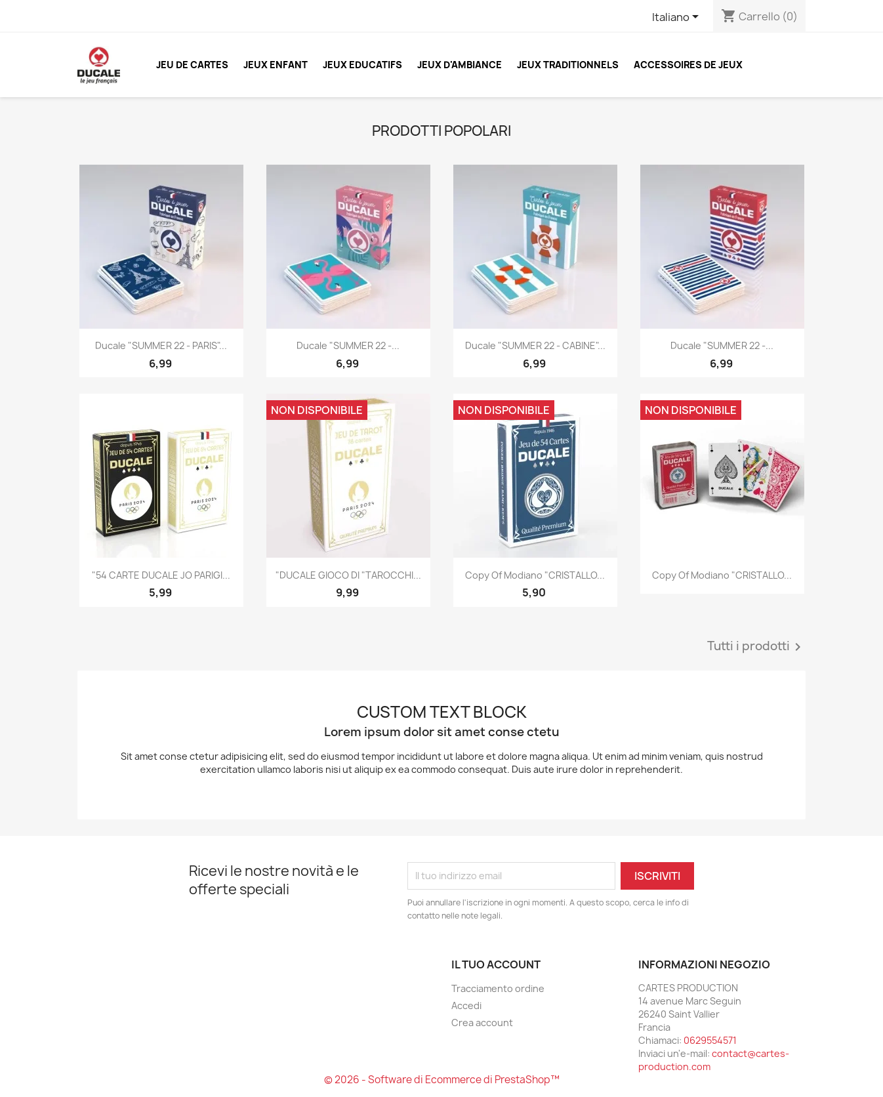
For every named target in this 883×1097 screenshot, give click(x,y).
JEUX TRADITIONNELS (568, 64)
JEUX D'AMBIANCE (459, 64)
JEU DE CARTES (192, 64)
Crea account (482, 1022)
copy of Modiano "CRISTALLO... (535, 575)
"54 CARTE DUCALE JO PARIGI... (161, 575)
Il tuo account (496, 964)
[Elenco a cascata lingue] (677, 18)
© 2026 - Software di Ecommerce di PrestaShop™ (442, 1080)
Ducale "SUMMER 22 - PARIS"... (161, 345)
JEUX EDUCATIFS (362, 64)
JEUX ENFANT (275, 64)
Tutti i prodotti (756, 647)
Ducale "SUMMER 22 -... (348, 345)
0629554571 (710, 1040)
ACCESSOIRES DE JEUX (688, 64)
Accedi (466, 1005)
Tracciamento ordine (497, 988)
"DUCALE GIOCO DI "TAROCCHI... (348, 575)
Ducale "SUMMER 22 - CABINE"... (535, 345)
